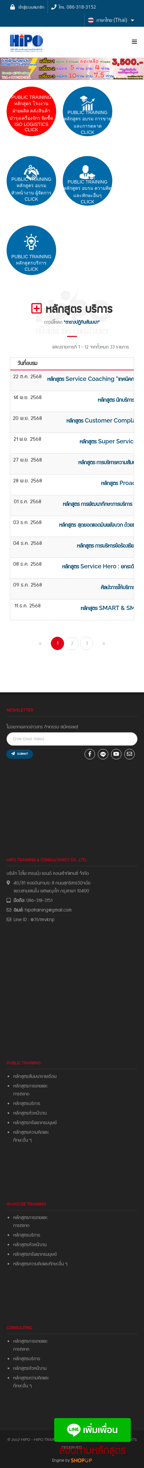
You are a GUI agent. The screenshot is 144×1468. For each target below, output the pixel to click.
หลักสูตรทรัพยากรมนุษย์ (35, 1123)
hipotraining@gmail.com (48, 910)
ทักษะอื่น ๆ (22, 1140)
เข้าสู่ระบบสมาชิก (31, 7)
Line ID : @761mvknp (34, 920)
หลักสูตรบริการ (26, 1104)
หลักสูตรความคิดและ (31, 1132)
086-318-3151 (39, 901)
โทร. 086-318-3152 (77, 7)
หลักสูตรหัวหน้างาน (30, 1113)
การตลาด (21, 1094)
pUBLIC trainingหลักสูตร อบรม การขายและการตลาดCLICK (87, 122)
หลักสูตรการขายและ (30, 1086)
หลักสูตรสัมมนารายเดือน (34, 1077)
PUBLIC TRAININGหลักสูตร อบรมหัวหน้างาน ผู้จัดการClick (31, 189)
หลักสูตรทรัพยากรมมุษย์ (36, 1254)
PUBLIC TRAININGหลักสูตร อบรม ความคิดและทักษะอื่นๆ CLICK (87, 191)
